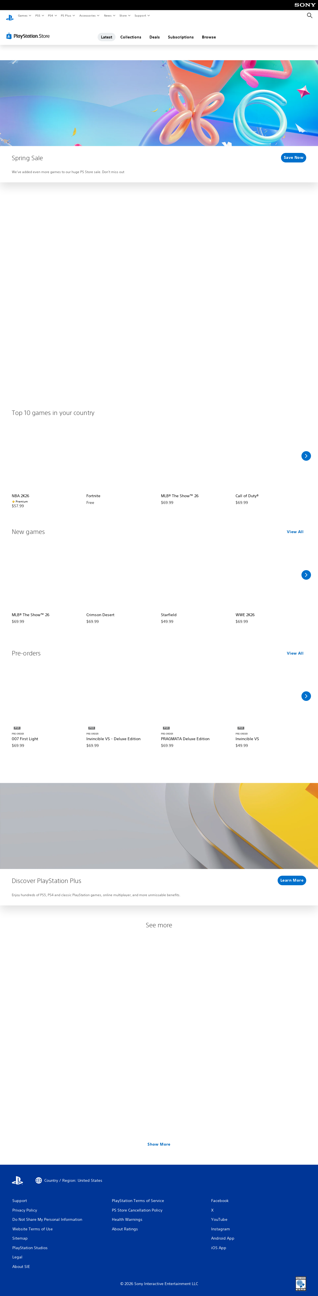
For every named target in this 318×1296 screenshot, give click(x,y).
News (108, 15)
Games (22, 15)
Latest (106, 31)
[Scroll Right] (306, 450)
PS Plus (66, 15)
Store (123, 15)
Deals (154, 31)
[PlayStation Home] (10, 15)
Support (140, 15)
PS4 (50, 15)
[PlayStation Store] (29, 30)
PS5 (37, 15)
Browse (209, 31)
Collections (130, 31)
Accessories (87, 15)
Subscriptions (181, 31)
